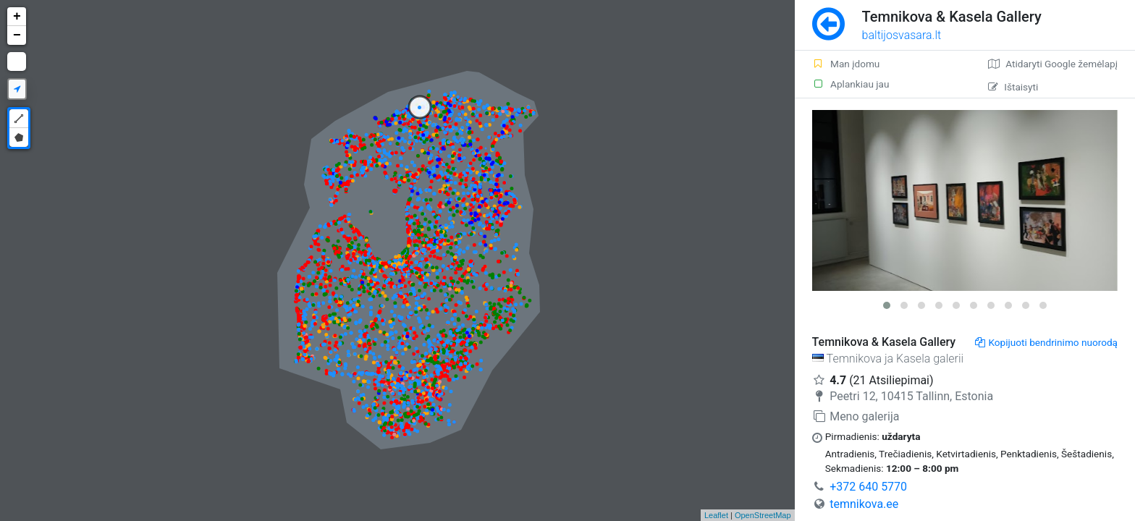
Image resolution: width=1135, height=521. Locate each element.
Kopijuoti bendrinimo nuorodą (1046, 342)
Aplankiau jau (851, 84)
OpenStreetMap (763, 515)
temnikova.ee (864, 504)
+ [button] (17, 16)
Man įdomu (846, 63)
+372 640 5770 (868, 487)
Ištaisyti (1013, 87)
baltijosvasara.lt (902, 35)
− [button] (17, 35)
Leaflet (716, 515)
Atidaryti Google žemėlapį (1053, 63)
